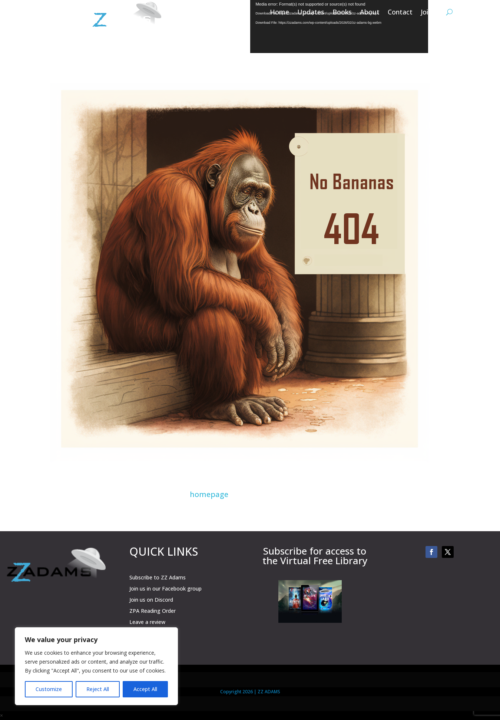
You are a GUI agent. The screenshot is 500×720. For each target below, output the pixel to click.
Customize (49, 689)
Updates (310, 12)
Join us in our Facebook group (165, 589)
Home (279, 12)
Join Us (431, 12)
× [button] (1, 715)
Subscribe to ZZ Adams (157, 578)
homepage (209, 494)
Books (342, 12)
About (370, 12)
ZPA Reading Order (152, 611)
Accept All (145, 689)
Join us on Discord (151, 600)
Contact (400, 12)
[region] (96, 666)
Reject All (97, 689)
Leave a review (147, 622)
